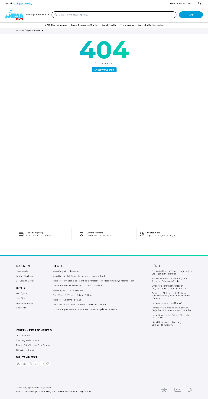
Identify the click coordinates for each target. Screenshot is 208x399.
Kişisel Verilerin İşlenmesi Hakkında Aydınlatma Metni (79, 304)
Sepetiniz (21, 307)
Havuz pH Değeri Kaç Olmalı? (167, 303)
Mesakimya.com (42, 387)
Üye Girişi (20, 298)
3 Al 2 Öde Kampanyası (56, 25)
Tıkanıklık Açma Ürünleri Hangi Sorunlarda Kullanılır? (167, 323)
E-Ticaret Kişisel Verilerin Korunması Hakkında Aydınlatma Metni (84, 309)
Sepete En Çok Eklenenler (150, 25)
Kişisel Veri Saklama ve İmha (66, 299)
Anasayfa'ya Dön (104, 69)
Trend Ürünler (127, 25)
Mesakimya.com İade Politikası (68, 290)
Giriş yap (18, 3)
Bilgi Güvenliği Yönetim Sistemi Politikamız (74, 295)
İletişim (190, 3)
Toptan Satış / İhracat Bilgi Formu (33, 345)
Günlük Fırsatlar (109, 25)
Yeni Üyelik (21, 293)
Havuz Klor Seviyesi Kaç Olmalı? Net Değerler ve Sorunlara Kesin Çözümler (171, 308)
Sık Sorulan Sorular (25, 280)
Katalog (28, 3)
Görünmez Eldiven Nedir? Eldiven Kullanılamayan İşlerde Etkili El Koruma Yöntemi (171, 295)
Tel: (25, 350)
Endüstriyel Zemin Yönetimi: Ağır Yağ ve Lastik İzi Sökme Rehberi (172, 272)
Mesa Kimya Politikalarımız (65, 271)
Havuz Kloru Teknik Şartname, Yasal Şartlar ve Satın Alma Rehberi (169, 279)
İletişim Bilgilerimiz (25, 276)
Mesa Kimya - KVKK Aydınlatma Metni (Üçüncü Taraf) (79, 276)
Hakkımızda (22, 271)
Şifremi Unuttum (24, 303)
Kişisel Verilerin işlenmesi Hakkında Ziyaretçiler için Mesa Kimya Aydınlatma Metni (93, 280)
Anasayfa (20, 30)
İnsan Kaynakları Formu (27, 340)
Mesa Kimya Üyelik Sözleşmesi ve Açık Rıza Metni (77, 285)
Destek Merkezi (24, 335)
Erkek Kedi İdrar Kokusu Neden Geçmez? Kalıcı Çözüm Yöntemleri (169, 287)
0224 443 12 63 (177, 3)
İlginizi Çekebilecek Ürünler (84, 25)
